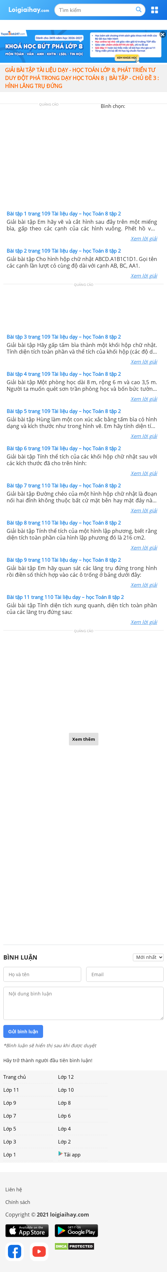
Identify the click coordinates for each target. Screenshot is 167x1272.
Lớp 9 (9, 1102)
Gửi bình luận (23, 1031)
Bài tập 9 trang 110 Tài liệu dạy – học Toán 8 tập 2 (64, 559)
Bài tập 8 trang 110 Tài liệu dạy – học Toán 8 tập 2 (64, 522)
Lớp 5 (9, 1128)
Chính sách (17, 1202)
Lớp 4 (64, 1128)
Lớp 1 (9, 1154)
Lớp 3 (9, 1141)
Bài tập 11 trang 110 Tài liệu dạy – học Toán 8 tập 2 (65, 597)
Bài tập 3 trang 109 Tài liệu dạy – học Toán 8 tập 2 (64, 336)
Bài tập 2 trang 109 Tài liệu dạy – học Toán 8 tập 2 (64, 250)
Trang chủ (14, 1076)
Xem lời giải (144, 238)
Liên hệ (13, 1189)
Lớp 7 (9, 1115)
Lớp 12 (66, 1076)
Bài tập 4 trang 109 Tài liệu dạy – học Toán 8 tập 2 (64, 374)
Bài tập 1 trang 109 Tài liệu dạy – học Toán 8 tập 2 (64, 213)
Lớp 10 (66, 1089)
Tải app (69, 1154)
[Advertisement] (83, 158)
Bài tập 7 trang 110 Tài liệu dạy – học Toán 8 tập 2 (64, 485)
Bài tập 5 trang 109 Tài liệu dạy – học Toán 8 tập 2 (64, 411)
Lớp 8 (64, 1102)
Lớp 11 (11, 1089)
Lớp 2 (64, 1141)
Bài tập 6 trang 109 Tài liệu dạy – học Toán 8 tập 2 (64, 448)
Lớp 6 (64, 1115)
